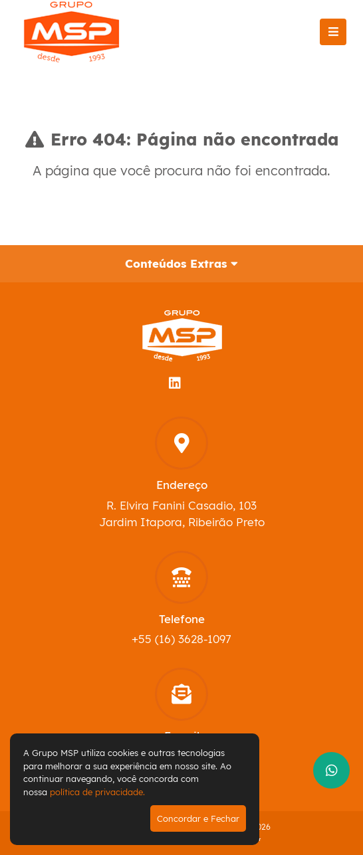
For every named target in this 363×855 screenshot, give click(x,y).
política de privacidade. (97, 792)
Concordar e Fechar (198, 818)
